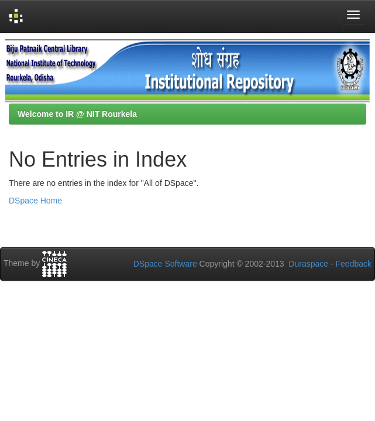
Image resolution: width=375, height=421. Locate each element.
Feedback (353, 263)
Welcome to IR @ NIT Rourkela (77, 114)
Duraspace (308, 263)
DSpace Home (35, 200)
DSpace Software (165, 263)
